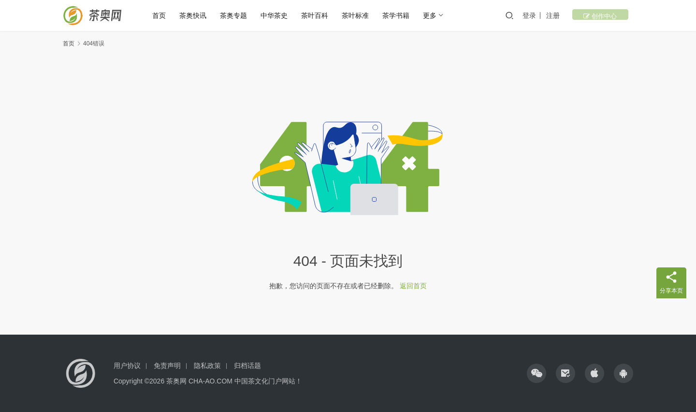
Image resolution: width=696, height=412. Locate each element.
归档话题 (247, 365)
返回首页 (413, 286)
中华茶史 (280, 15)
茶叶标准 (361, 15)
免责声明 (167, 365)
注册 (573, 15)
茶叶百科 (320, 15)
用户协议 (127, 365)
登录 (549, 15)
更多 (436, 15)
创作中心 (610, 15)
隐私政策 (207, 365)
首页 (165, 15)
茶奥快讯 (199, 15)
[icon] (536, 373)
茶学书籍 (402, 15)
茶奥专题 (239, 15)
